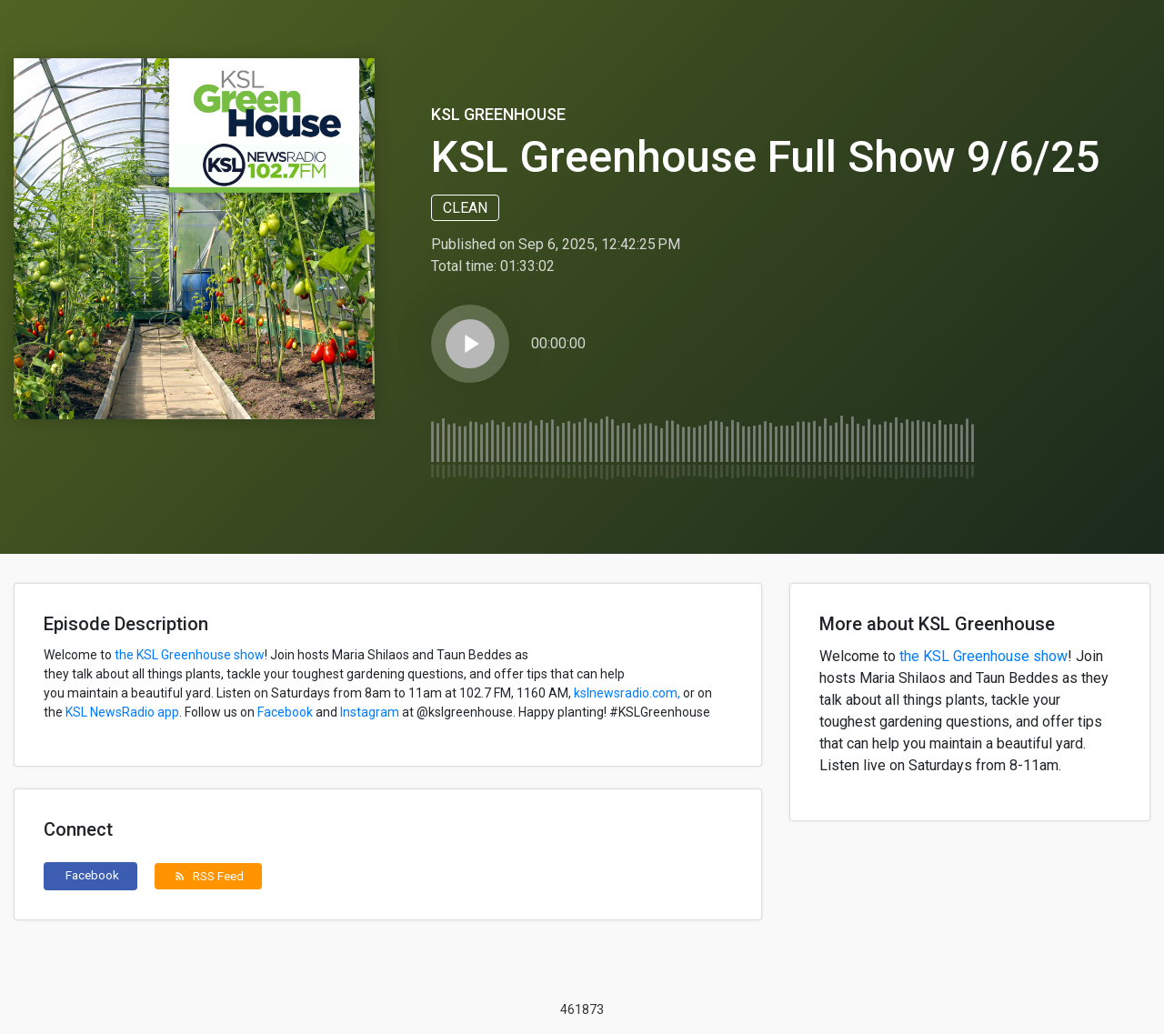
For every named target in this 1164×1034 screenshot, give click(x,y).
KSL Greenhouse (498, 114)
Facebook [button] (92, 875)
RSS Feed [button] (209, 875)
